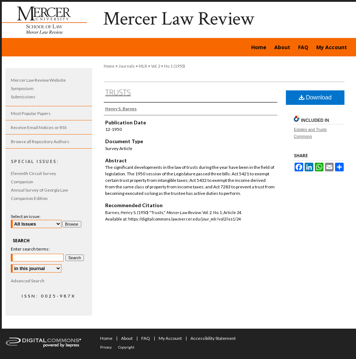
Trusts (118, 92)
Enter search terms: (30, 249)
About (127, 338)
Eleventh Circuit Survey (33, 173)
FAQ (145, 338)
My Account (170, 338)
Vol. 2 (155, 66)
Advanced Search (27, 280)
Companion (22, 181)
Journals (127, 66)
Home (109, 66)
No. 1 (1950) (174, 66)
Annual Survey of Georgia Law (39, 190)
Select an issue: (25, 216)
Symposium (22, 88)
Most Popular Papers (31, 113)
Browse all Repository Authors (40, 141)
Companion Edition (29, 198)
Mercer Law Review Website (38, 80)
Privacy (106, 347)
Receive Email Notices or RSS (39, 127)
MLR (143, 66)
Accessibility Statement (213, 338)
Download (315, 97)
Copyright (126, 347)
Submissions (23, 96)
